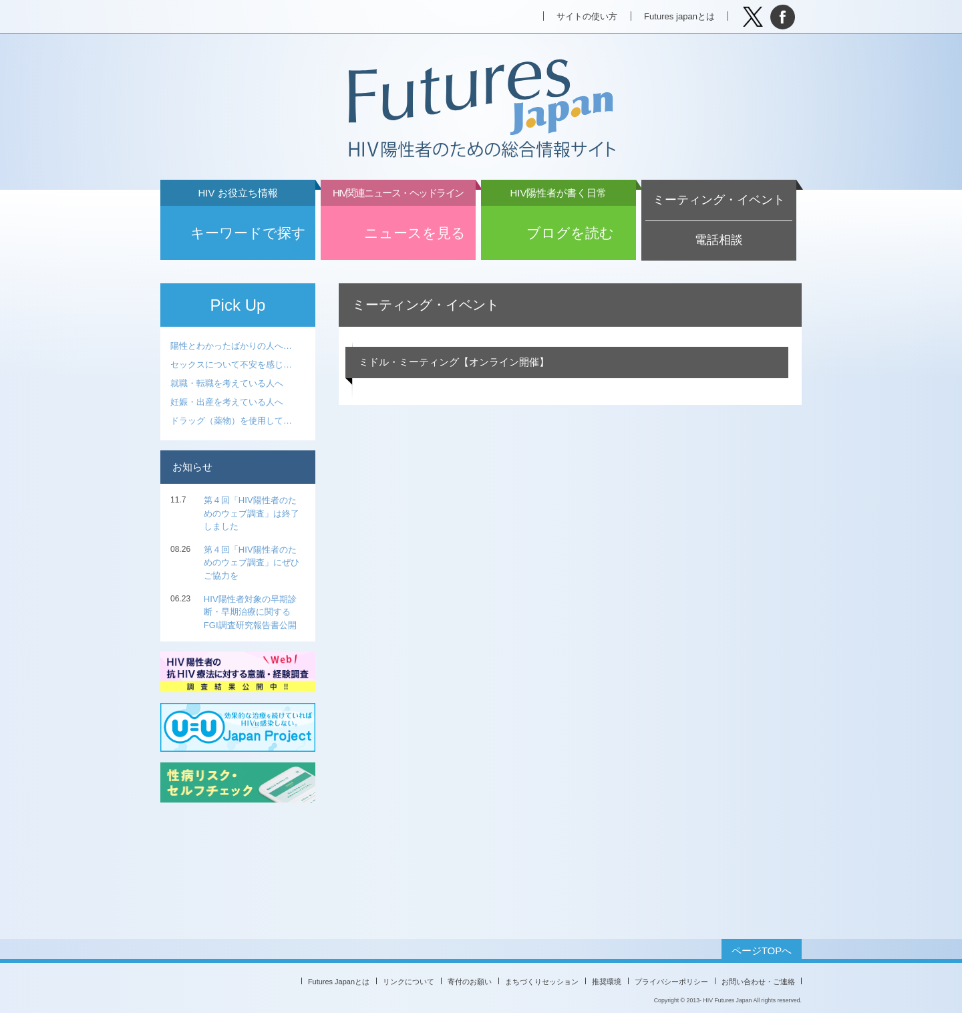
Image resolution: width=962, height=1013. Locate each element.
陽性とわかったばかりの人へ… (231, 346)
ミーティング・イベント (719, 199)
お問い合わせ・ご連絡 (758, 982)
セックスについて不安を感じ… (231, 364)
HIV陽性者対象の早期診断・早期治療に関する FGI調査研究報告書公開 (250, 612)
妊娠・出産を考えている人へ (226, 402)
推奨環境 (606, 982)
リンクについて (408, 982)
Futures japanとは (679, 16)
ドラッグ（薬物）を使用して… (231, 421)
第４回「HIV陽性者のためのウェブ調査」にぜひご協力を (251, 563)
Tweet (752, 17)
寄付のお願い (470, 982)
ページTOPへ (762, 950)
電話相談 (719, 240)
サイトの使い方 (586, 16)
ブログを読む (558, 223)
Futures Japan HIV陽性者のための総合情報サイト (480, 109)
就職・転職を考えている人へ (226, 383)
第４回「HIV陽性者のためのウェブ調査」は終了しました (251, 513)
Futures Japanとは (338, 982)
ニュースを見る (398, 223)
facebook (782, 17)
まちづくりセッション (542, 982)
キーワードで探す (237, 223)
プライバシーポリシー (671, 982)
